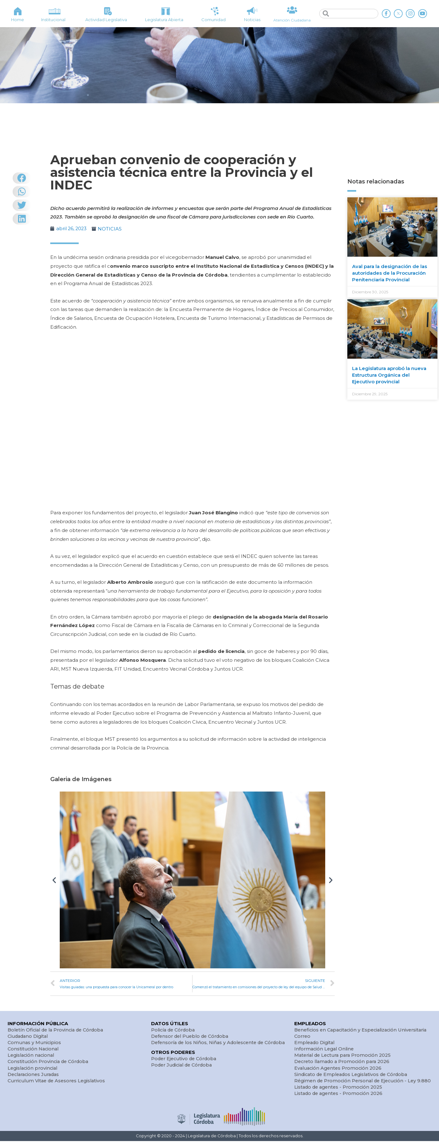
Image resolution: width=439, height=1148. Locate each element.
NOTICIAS (111, 229)
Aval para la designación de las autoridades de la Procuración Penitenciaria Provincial (389, 273)
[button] (54, 879)
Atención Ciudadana (292, 19)
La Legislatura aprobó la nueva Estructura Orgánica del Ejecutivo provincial (389, 375)
